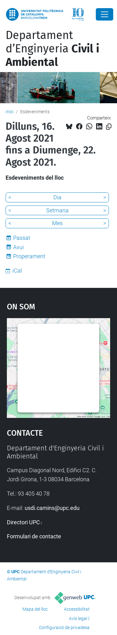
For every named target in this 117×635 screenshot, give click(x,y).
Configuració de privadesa (64, 627)
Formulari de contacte (34, 536)
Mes (57, 223)
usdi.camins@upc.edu (52, 508)
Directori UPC (23, 522)
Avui (18, 247)
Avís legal (78, 618)
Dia (57, 197)
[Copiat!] (108, 126)
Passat (21, 238)
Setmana (57, 210)
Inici (9, 111)
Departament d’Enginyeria (52, 48)
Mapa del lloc (35, 609)
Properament (29, 256)
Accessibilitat (77, 609)
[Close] (104, 14)
